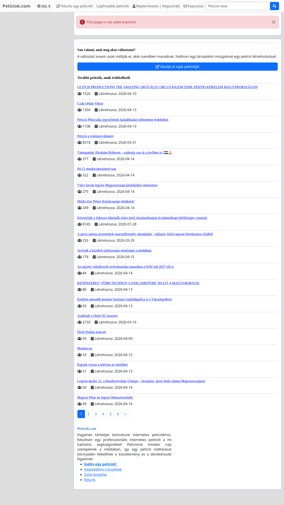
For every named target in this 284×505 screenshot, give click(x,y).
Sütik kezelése (95, 474)
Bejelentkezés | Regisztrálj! (156, 6)
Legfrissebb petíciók (112, 6)
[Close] (273, 22)
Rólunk (90, 479)
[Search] (237, 6)
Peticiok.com (16, 6)
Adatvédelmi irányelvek (103, 469)
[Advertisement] (35, 77)
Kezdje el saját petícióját (177, 66)
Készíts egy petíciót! (74, 6)
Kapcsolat (193, 6)
